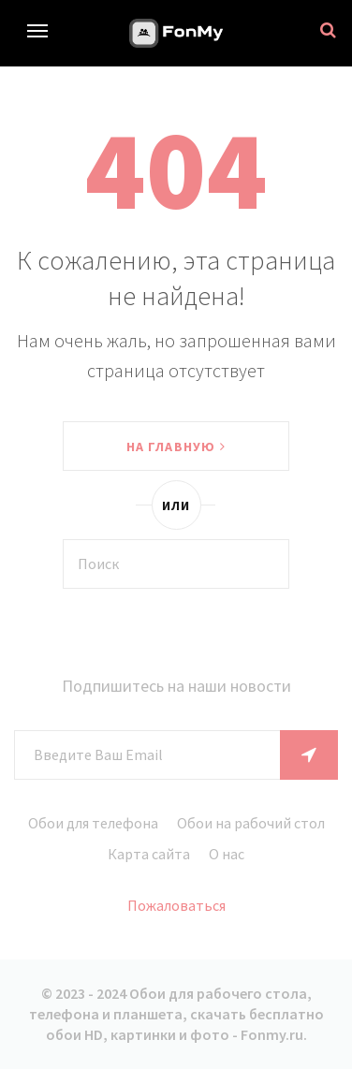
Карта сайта (149, 853)
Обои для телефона (93, 822)
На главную (176, 446)
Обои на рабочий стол (251, 822)
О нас (226, 853)
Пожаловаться (176, 905)
